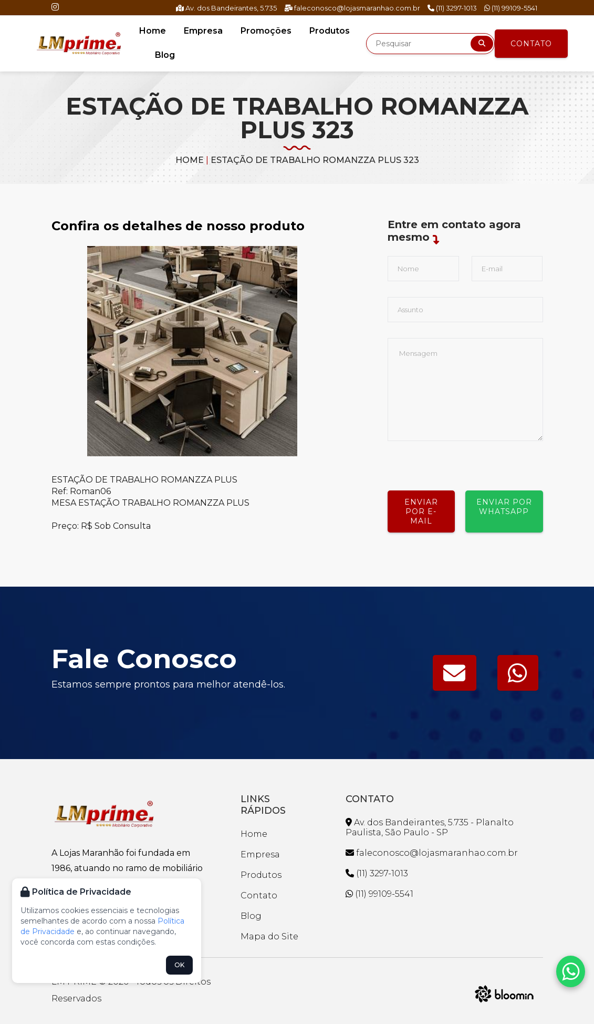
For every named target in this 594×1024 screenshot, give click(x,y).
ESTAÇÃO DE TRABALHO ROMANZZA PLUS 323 (315, 160)
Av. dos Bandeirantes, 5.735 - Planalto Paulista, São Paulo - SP (430, 827)
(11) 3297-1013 (452, 8)
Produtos (329, 31)
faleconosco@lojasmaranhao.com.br (352, 8)
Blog (165, 55)
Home (152, 31)
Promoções (266, 31)
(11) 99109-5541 (510, 8)
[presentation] (467, 461)
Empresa (203, 31)
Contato (531, 43)
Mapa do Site (269, 936)
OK (179, 965)
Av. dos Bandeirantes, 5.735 (226, 8)
